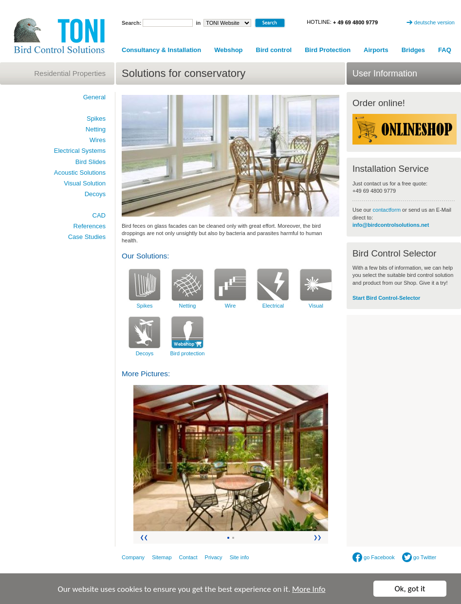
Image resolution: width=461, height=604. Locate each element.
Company (133, 557)
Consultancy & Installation (161, 50)
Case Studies (87, 236)
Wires (98, 140)
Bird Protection (327, 50)
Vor (318, 537)
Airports (376, 50)
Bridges (413, 50)
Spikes (144, 306)
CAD (99, 215)
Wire (230, 306)
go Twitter (419, 557)
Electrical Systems (80, 150)
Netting (187, 306)
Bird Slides (90, 161)
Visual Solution (85, 183)
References (90, 226)
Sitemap (161, 557)
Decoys (145, 353)
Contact (188, 557)
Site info (239, 557)
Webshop (228, 50)
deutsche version (434, 22)
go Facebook (373, 557)
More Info (308, 589)
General (94, 97)
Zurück (143, 537)
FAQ (444, 50)
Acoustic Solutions (80, 172)
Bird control (274, 50)
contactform (388, 210)
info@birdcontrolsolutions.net (390, 225)
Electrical (273, 306)
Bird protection (187, 353)
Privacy (213, 557)
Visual (316, 306)
